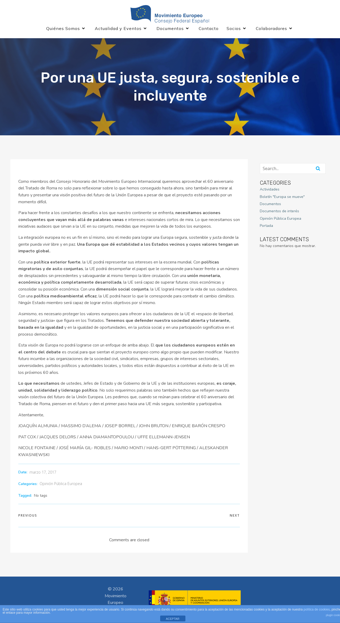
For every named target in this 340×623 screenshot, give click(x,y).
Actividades (269, 189)
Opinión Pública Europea (61, 484)
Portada (266, 226)
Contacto (209, 28)
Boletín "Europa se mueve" (282, 197)
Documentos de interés (279, 211)
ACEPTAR (172, 618)
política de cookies (317, 609)
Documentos (270, 204)
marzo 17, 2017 (42, 472)
